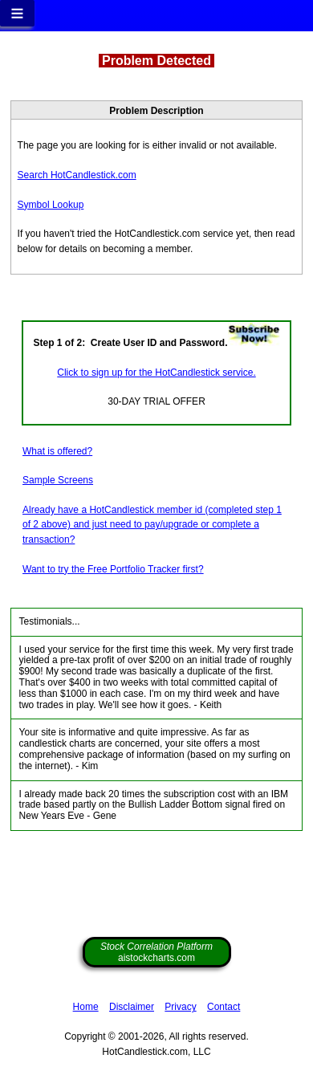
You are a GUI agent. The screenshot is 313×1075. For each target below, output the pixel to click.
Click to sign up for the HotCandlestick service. (156, 372)
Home (86, 1006)
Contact (223, 1006)
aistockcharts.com (156, 952)
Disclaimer (131, 1006)
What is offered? (57, 451)
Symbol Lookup (51, 204)
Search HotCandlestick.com (77, 175)
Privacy (180, 1006)
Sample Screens (57, 480)
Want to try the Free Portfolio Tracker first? (113, 569)
